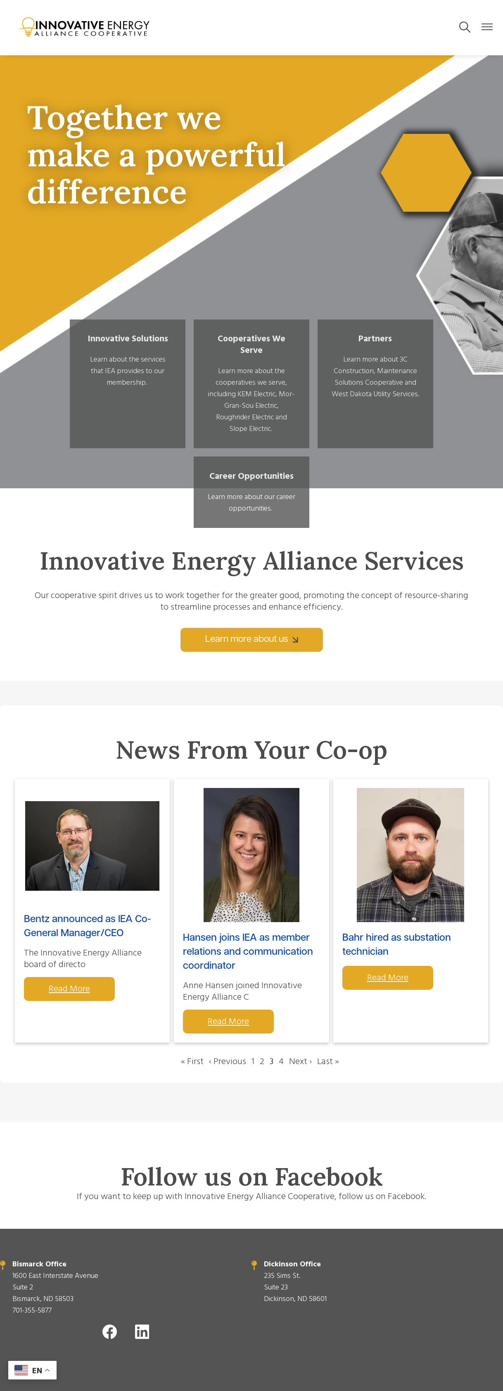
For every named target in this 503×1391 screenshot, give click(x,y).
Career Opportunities (420, 345)
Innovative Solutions (82, 345)
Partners (307, 340)
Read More (69, 912)
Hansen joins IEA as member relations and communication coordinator (248, 875)
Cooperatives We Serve (195, 345)
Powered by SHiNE (186, 1352)
